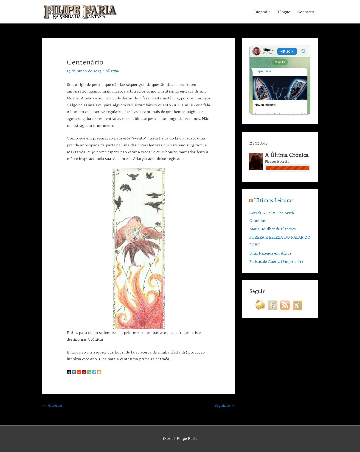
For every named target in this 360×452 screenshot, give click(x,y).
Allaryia (112, 71)
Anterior (53, 405)
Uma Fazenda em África (270, 252)
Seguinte (224, 405)
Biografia (263, 11)
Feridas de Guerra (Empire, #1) (276, 260)
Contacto (305, 11)
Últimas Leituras (274, 200)
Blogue (284, 11)
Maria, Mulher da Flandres (273, 228)
